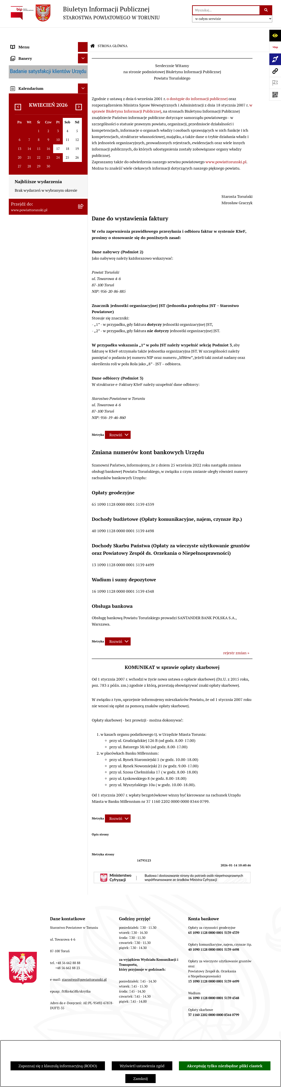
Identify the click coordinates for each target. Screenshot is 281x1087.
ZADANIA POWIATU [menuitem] (28, 300)
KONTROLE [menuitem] (21, 310)
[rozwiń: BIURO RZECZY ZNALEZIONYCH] (84, 425)
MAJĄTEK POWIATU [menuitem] (28, 350)
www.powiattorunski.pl (225, 148)
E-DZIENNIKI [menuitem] (22, 495)
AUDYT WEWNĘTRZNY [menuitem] (31, 320)
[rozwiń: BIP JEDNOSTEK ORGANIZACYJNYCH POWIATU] (84, 515)
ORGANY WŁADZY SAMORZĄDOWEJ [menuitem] (43, 119)
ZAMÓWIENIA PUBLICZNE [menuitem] (34, 385)
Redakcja (132, 1036)
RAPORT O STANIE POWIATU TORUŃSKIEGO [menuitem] (36, 362)
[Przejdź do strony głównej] (84, 12)
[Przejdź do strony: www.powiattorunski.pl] (275, 71)
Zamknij (140, 1078)
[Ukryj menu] (83, 34)
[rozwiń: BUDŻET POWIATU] (84, 340)
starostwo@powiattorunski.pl (84, 966)
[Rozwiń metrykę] (118, 422)
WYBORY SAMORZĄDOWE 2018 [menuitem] (39, 444)
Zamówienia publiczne (45, 1036)
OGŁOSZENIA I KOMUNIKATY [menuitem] (37, 375)
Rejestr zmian (225, 1036)
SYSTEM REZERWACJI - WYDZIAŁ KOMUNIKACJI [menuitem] (40, 483)
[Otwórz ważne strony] (275, 83)
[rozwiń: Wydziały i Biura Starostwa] (84, 193)
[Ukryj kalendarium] (83, 563)
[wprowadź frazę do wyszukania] (226, 10)
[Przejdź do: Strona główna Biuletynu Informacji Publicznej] (92, 32)
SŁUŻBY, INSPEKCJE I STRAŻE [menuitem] (37, 290)
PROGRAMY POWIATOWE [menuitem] (33, 330)
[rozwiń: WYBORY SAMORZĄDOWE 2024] (84, 435)
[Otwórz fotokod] (275, 95)
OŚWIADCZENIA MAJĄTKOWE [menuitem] (38, 129)
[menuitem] (48, 44)
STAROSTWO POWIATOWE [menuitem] (34, 149)
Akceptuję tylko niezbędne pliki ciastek (225, 1065)
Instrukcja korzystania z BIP (177, 1036)
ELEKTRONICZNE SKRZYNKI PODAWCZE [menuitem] (36, 467)
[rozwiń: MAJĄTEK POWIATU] (84, 350)
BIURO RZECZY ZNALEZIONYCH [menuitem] (39, 424)
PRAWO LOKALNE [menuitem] (27, 139)
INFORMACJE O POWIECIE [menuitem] (34, 68)
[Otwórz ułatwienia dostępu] (275, 35)
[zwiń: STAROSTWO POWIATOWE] (84, 149)
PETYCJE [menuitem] (18, 454)
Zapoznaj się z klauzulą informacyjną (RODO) (57, 1065)
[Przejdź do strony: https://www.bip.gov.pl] (275, 47)
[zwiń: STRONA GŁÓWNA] (84, 44)
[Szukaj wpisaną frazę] (266, 10)
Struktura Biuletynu (94, 1036)
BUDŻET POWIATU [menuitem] (27, 340)
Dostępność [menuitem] (21, 505)
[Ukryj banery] (83, 533)
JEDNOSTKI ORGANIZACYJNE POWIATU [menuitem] (37, 278)
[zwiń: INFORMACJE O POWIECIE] (84, 69)
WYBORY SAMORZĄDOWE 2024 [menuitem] (39, 434)
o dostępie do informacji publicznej (197, 85)
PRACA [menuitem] (17, 395)
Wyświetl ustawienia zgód (142, 1065)
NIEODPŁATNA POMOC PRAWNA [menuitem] (40, 415)
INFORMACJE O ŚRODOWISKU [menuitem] (37, 405)
